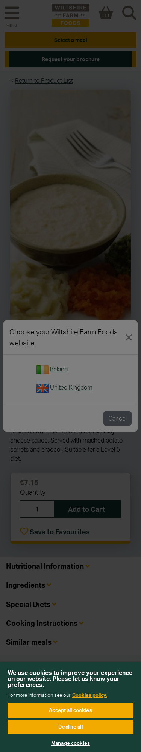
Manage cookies (70, 743)
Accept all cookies (70, 710)
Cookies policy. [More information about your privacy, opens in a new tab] (89, 695)
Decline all (70, 727)
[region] (70, 707)
